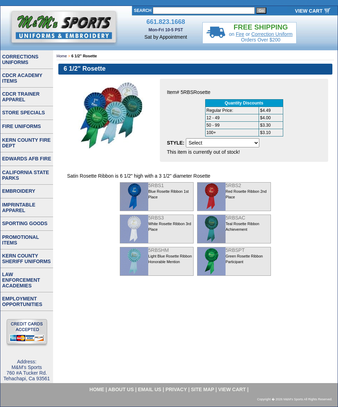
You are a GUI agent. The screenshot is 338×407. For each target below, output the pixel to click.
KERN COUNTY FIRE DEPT (26, 142)
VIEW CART (309, 11)
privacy (176, 389)
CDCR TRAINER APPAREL (21, 96)
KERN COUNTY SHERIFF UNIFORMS (26, 258)
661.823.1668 (166, 21)
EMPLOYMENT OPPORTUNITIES (22, 301)
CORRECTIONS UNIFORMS (20, 59)
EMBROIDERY (18, 191)
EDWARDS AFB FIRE (26, 158)
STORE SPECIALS (23, 112)
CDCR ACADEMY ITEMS (22, 78)
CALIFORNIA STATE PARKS (25, 175)
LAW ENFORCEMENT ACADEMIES (21, 280)
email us (150, 389)
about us (121, 389)
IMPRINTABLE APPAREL (18, 207)
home (97, 389)
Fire (240, 34)
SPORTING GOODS (24, 223)
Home (62, 56)
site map (202, 389)
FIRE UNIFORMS (21, 126)
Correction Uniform (271, 34)
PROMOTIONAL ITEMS (20, 240)
